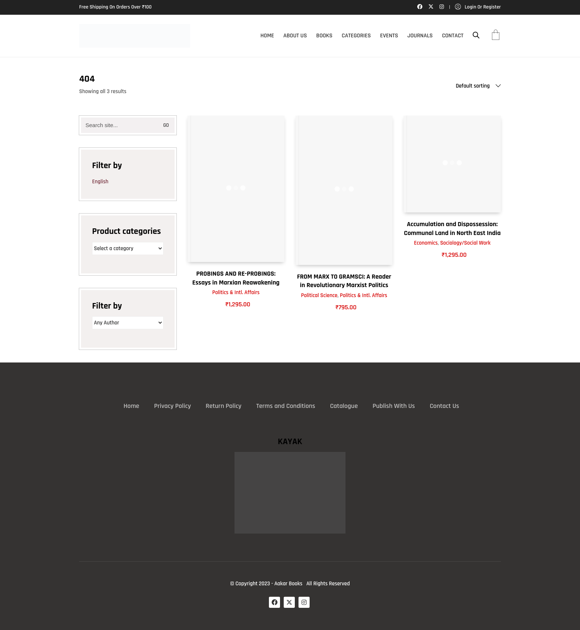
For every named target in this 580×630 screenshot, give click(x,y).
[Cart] (495, 36)
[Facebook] (274, 602)
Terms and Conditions (285, 406)
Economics (426, 242)
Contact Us (444, 406)
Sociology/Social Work (465, 242)
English (100, 181)
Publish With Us (393, 406)
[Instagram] (304, 602)
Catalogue (344, 406)
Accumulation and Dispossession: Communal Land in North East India (452, 228)
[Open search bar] (476, 35)
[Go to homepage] (134, 36)
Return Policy (224, 406)
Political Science (319, 295)
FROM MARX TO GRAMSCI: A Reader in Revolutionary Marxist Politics (344, 280)
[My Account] (478, 7)
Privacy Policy (172, 406)
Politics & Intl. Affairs (236, 292)
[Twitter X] (289, 602)
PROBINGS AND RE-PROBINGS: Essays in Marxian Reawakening (236, 277)
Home (131, 406)
